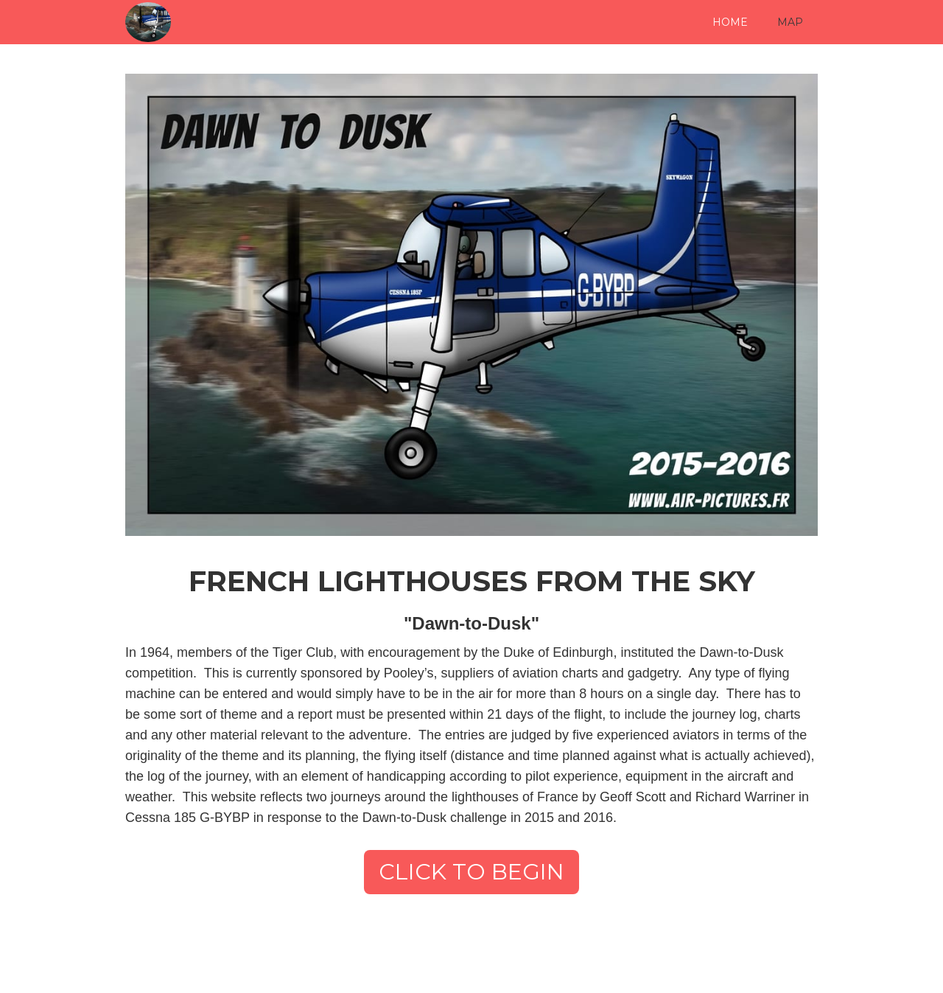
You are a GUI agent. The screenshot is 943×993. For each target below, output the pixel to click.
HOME (730, 22)
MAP (790, 22)
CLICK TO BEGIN (471, 871)
